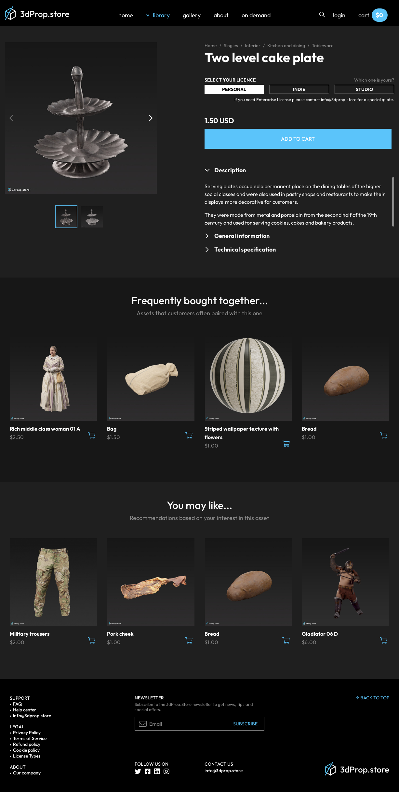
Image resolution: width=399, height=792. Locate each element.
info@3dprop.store (32, 716)
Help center (24, 710)
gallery (192, 15)
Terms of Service (30, 738)
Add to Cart (298, 139)
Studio (364, 89)
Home (211, 45)
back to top (372, 697)
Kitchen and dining (286, 45)
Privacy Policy (27, 732)
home (125, 15)
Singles (231, 45)
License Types (26, 756)
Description (230, 170)
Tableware (323, 45)
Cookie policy (26, 750)
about (221, 15)
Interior (252, 45)
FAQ (17, 704)
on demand (256, 15)
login (339, 15)
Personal (234, 89)
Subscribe (245, 724)
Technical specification (245, 249)
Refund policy (26, 744)
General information (242, 236)
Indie (299, 89)
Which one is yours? (374, 80)
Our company (27, 773)
